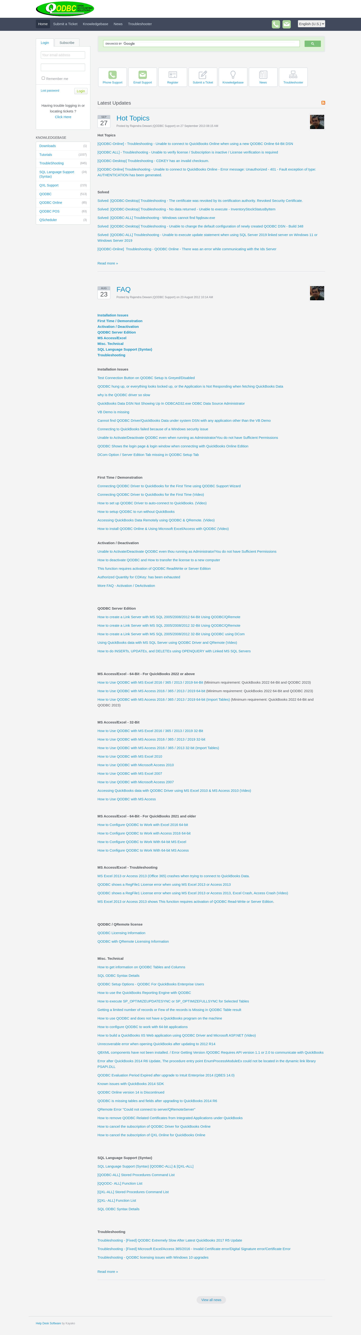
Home (43, 24)
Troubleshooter (140, 24)
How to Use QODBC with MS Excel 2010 (129, 756)
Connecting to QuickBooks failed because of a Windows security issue (152, 429)
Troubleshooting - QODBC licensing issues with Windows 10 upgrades (152, 1257)
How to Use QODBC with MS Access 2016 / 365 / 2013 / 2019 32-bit (151, 739)
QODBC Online (63, 202)
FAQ (123, 289)
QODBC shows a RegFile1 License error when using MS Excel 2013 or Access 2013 (164, 884)
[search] (200, 44)
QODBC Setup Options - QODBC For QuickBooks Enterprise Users (150, 984)
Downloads (63, 146)
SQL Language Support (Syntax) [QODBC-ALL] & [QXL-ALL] (145, 1166)
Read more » (107, 263)
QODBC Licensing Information (121, 933)
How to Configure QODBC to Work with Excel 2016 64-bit (142, 825)
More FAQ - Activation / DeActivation (126, 586)
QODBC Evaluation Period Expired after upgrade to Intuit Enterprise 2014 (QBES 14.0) (166, 1075)
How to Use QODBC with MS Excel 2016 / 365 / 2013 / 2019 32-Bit (150, 731)
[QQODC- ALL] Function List (119, 1183)
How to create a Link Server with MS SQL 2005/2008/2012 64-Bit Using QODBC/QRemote (168, 617)
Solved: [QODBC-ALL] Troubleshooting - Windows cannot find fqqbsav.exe (156, 218)
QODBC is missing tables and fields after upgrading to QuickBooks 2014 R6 (157, 1101)
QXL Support (63, 185)
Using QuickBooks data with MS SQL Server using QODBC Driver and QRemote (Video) (167, 642)
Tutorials (63, 155)
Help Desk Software (48, 1323)
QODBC (63, 194)
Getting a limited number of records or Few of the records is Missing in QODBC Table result (169, 1010)
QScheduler (63, 220)
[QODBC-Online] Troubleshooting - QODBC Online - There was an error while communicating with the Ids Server (186, 249)
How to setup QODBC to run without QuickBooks (136, 512)
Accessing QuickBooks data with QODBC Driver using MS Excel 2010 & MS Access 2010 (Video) (174, 790)
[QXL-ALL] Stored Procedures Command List (133, 1192)
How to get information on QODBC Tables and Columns (141, 967)
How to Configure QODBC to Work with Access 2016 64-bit (143, 833)
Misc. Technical (110, 344)
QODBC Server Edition (116, 332)
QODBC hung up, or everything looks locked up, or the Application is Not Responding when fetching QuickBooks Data (190, 386)
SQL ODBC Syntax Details (118, 975)
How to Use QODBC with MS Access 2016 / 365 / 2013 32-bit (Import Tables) (158, 748)
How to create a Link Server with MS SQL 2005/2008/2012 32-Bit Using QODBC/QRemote (168, 625)
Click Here (63, 117)
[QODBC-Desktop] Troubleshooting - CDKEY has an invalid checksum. (153, 161)
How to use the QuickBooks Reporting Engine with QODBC (144, 993)
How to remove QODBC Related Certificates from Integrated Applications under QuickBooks (170, 1118)
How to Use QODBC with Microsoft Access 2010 (135, 765)
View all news (211, 1300)
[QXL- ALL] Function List (116, 1200)
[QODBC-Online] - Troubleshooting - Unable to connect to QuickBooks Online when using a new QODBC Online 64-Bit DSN (195, 144)
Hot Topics (133, 118)
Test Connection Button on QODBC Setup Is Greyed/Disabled (146, 378)
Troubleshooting (111, 355)
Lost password (50, 90)
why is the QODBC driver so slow (123, 395)
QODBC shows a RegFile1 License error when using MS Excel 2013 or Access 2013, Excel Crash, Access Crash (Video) (192, 893)
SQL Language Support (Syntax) (63, 174)
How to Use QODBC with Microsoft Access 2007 (135, 782)
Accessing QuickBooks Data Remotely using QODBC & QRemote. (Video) (156, 520)
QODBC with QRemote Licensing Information (133, 941)
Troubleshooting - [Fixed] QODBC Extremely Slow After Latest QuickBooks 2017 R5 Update (169, 1240)
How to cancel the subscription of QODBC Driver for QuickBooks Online (154, 1126)
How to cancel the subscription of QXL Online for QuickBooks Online (151, 1135)
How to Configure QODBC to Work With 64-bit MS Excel (141, 842)
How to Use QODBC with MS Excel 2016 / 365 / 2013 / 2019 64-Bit (150, 682)
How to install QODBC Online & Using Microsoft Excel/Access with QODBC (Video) (163, 529)
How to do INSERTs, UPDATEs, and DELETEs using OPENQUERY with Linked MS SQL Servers (174, 651)
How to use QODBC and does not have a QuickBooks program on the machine (159, 1018)
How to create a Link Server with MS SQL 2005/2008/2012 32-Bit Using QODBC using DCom (171, 634)
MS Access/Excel (111, 338)
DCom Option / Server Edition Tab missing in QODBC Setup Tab (148, 455)
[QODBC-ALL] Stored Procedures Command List (136, 1175)
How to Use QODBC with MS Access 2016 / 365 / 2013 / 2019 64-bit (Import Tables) (163, 699)
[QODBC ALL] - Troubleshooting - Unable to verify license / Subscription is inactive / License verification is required (187, 152)
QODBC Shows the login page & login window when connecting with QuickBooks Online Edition (172, 446)
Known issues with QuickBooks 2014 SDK (130, 1084)
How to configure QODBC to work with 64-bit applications (142, 1027)
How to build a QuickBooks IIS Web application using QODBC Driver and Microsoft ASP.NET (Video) (176, 1035)
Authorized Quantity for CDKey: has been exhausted (138, 577)
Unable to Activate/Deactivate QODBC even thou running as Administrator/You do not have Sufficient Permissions (187, 551)
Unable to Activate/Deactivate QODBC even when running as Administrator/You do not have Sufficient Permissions (187, 438)
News (118, 24)
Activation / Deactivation (118, 326)
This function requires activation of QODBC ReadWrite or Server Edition (154, 568)
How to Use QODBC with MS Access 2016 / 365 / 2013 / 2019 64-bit (151, 691)
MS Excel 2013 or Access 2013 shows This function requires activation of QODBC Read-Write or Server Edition (185, 901)
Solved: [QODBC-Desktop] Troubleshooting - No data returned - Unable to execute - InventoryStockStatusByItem (186, 209)
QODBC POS (63, 211)
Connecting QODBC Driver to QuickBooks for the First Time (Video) (150, 494)
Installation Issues (112, 315)
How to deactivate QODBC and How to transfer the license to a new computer (158, 560)
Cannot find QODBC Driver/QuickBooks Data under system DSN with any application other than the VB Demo (184, 420)
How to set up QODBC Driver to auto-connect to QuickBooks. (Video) (152, 503)
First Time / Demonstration (120, 321)
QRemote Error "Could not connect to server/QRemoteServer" (146, 1109)
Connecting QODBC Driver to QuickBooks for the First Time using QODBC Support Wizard (169, 486)
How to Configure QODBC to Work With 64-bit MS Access (143, 850)
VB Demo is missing (113, 412)
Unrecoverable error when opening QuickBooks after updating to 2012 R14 (156, 1044)
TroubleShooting (63, 163)
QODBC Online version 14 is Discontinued (130, 1092)
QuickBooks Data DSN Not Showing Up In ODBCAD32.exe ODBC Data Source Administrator (171, 403)
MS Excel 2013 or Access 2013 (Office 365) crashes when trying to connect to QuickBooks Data (173, 876)
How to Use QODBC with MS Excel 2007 (129, 773)
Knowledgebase (95, 24)
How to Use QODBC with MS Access (126, 799)
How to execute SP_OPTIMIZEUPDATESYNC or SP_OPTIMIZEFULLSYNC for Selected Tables (173, 1001)
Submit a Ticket (65, 24)
